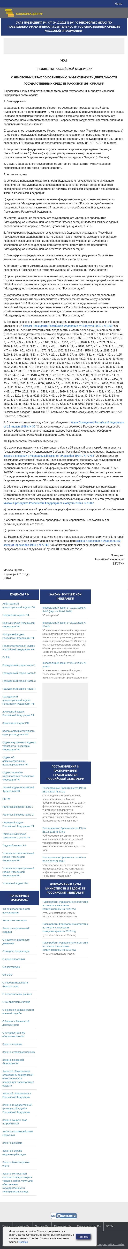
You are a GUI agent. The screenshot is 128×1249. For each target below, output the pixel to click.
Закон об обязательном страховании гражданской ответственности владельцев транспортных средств (18, 1078)
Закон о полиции (12, 1044)
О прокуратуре (11, 966)
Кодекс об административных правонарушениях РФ (15, 761)
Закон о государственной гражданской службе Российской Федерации (17, 1108)
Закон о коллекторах (14, 920)
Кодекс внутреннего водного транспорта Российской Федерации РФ (19, 746)
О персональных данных (17, 994)
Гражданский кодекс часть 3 (19, 680)
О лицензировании (13, 959)
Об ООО (7, 974)
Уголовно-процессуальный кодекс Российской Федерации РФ (18, 872)
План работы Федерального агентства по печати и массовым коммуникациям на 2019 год (65, 927)
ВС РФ (110, 1226)
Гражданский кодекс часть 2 (19, 672)
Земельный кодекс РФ (15, 723)
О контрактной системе (16, 1001)
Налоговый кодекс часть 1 (17, 806)
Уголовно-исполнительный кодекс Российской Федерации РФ (18, 857)
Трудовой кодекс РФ (14, 845)
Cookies (23, 1241)
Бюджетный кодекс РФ (15, 615)
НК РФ (6, 798)
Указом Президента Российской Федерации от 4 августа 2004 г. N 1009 (67, 325)
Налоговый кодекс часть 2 (17, 814)
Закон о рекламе (12, 1142)
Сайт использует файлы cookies (105, 1244)
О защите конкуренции (15, 951)
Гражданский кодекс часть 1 (19, 665)
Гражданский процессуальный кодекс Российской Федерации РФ (18, 700)
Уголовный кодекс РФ (15, 883)
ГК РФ (6, 657)
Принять (83, 1236)
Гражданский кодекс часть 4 (19, 688)
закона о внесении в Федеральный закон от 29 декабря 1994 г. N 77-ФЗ (49, 455)
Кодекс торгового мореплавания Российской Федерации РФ (18, 776)
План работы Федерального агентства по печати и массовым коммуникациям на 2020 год (65, 905)
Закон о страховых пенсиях (18, 1051)
